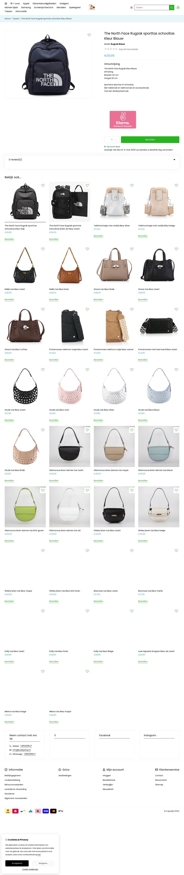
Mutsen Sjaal (11, 7)
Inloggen (107, 770)
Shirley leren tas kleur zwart (107, 525)
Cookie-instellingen (30, 869)
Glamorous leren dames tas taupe (111, 464)
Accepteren (17, 863)
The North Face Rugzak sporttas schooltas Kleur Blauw (46, 18)
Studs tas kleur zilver (104, 404)
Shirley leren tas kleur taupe (18, 585)
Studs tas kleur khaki (15, 464)
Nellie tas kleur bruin (59, 283)
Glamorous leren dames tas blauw (155, 464)
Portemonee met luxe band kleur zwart (157, 344)
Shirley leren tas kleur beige (151, 525)
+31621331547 (26, 740)
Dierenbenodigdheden (44, 3)
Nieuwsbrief (108, 783)
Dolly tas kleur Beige (103, 645)
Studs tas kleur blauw (148, 404)
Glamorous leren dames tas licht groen (24, 525)
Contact (159, 770)
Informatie (21, 11)
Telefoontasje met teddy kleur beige (156, 220)
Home (7, 18)
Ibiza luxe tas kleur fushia (150, 585)
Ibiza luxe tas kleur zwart (106, 585)
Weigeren (43, 863)
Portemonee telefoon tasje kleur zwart (68, 344)
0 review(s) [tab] (92, 159)
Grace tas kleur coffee (16, 344)
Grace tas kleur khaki (104, 283)
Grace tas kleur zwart (149, 283)
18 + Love (15, 3)
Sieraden (61, 7)
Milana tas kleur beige (15, 706)
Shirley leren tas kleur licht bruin (64, 585)
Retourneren (161, 774)
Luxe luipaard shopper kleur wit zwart (156, 645)
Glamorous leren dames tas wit (65, 525)
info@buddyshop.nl (22, 744)
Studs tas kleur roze (59, 404)
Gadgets (64, 3)
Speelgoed (74, 7)
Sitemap (159, 779)
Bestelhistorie (109, 774)
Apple (26, 3)
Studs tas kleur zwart (15, 404)
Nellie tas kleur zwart (15, 283)
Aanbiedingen (65, 770)
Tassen (8, 11)
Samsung (26, 7)
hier (39, 854)
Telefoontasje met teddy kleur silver (112, 220)
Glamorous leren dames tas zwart (66, 464)
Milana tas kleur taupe (60, 706)
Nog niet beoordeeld (128, 49)
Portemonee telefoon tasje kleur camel (113, 344)
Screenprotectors (43, 7)
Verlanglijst (108, 779)
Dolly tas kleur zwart (14, 645)
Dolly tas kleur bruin (58, 645)
